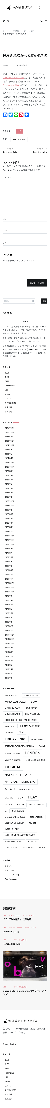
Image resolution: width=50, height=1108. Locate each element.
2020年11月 (10, 587)
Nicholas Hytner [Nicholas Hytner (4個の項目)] (27, 790)
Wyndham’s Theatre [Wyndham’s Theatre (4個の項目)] (14, 842)
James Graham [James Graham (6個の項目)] (12, 753)
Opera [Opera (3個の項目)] (20, 798)
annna (5, 65)
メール (5, 231)
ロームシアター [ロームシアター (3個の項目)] (28, 847)
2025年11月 (10, 432)
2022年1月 (9, 531)
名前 (4, 219)
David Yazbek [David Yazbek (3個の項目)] (10, 726)
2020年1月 (9, 631)
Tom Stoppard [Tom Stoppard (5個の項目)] (12, 829)
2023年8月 (9, 475)
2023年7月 (9, 480)
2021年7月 (9, 553)
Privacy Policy (9, 1044)
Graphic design (19, 139)
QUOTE (8, 399)
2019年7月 (9, 656)
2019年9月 (9, 648)
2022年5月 (9, 518)
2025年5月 (9, 437)
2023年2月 (9, 497)
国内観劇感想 (10, 403)
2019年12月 (10, 635)
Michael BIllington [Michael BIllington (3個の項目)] (13, 760)
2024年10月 (10, 445)
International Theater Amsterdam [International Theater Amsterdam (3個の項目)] (19, 746)
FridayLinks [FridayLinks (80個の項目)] (15, 739)
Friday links (32, 349)
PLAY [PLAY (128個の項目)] (32, 797)
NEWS (7, 394)
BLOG (7, 377)
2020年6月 (9, 609)
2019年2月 (9, 678)
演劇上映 (8, 407)
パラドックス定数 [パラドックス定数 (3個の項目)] (11, 847)
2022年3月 (9, 527)
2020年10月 (10, 592)
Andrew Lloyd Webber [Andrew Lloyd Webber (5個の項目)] (15, 702)
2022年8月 (9, 510)
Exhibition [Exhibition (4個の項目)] (9, 732)
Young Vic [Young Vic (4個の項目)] (32, 842)
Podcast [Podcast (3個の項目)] (8, 805)
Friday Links (10, 386)
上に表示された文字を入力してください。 (19, 261)
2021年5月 (9, 562)
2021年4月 (9, 566)
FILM (7, 381)
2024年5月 (9, 454)
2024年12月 (10, 441)
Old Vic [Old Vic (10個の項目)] (9, 797)
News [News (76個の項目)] (10, 789)
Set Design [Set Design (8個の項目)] (18, 811)
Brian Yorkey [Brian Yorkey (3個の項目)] (31, 708)
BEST (7, 373)
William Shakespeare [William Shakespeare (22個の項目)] (20, 835)
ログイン (8, 866)
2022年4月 (9, 523)
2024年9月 (9, 450)
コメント (7, 177)
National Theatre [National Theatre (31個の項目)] (18, 775)
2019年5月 (9, 665)
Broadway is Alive (11, 85)
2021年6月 (9, 557)
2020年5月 (9, 613)
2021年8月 (9, 549)
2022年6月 (9, 514)
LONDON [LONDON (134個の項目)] (32, 753)
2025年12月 (10, 428)
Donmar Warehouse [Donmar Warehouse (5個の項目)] (30, 726)
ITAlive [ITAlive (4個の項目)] (42, 746)
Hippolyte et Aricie (36, 150)
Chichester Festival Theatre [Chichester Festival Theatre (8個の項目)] (21, 720)
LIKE (4, 50)
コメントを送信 (37, 283)
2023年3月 (9, 493)
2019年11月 (10, 639)
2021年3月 (9, 570)
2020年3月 (9, 622)
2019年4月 (9, 669)
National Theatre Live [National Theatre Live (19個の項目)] (20, 781)
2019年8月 (9, 652)
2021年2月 (9, 574)
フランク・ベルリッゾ (13, 77)
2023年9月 (9, 471)
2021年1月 (9, 579)
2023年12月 (10, 462)
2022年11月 (10, 506)
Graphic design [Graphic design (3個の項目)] (37, 740)
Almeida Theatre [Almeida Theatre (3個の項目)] (31, 695)
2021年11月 (10, 540)
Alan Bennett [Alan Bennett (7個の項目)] (12, 695)
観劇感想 (8, 411)
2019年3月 (9, 674)
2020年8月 (9, 600)
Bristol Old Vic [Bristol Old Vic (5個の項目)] (32, 714)
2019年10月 (10, 643)
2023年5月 (9, 484)
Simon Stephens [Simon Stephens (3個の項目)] (36, 817)
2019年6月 (9, 661)
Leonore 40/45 (11, 932)
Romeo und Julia (14, 150)
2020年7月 (9, 605)
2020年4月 (9, 618)
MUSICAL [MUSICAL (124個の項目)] (13, 767)
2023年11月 (10, 467)
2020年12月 (10, 583)
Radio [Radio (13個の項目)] (20, 804)
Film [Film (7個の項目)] (21, 732)
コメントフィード (12, 875)
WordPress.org (11, 879)
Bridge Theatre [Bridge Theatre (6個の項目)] (12, 714)
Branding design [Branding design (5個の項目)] (13, 708)
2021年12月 (10, 536)
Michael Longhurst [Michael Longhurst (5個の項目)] (35, 760)
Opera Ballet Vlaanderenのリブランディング (24, 992)
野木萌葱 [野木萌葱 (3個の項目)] (41, 847)
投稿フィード (10, 870)
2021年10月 (10, 544)
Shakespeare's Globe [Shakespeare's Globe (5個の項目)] (15, 817)
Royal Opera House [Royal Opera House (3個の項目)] (36, 805)
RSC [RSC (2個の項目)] (6, 811)
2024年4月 (9, 458)
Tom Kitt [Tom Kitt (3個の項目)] (32, 823)
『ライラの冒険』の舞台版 (17, 920)
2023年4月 (9, 488)
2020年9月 (9, 596)
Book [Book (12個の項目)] (34, 701)
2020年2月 (9, 626)
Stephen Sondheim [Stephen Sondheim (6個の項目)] (14, 823)
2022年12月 (10, 501)
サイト (5, 243)
